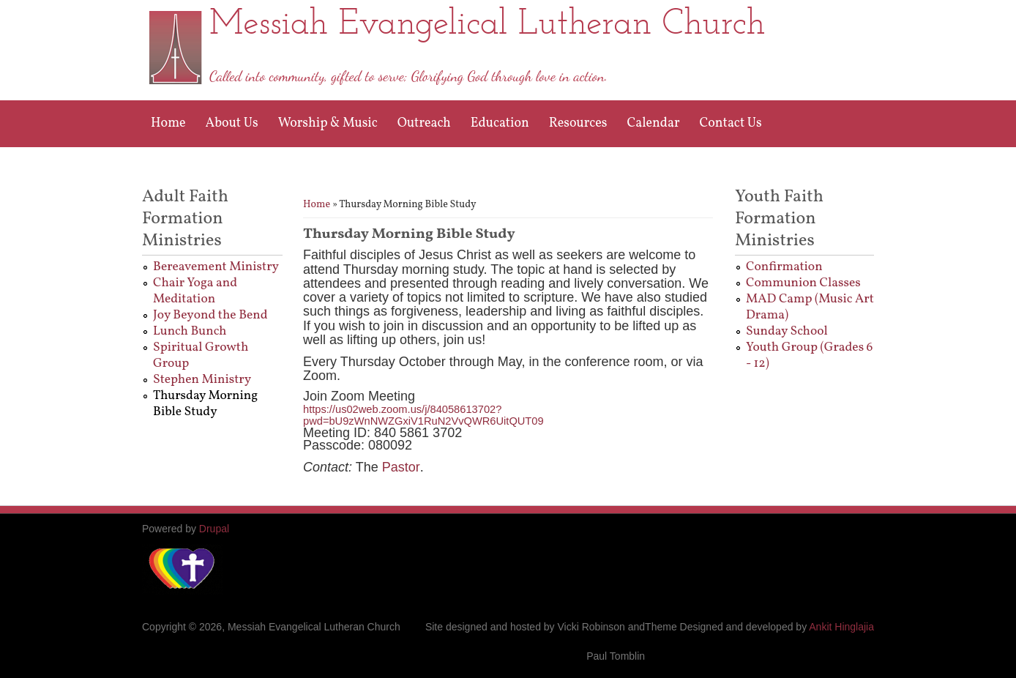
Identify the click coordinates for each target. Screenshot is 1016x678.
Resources (578, 123)
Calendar (653, 123)
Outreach (424, 123)
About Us (232, 123)
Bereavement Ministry (216, 267)
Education (500, 123)
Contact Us (731, 123)
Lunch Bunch (189, 331)
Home (168, 123)
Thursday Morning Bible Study (205, 404)
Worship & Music (328, 123)
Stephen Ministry (202, 379)
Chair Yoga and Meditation (195, 291)
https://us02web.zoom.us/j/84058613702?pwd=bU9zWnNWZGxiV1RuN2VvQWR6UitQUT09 (423, 415)
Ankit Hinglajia (841, 627)
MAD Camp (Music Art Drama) (810, 307)
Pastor (401, 467)
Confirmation (784, 267)
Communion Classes (803, 283)
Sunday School (787, 331)
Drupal (214, 528)
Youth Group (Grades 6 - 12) (809, 355)
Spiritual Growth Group (200, 355)
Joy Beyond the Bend (210, 315)
